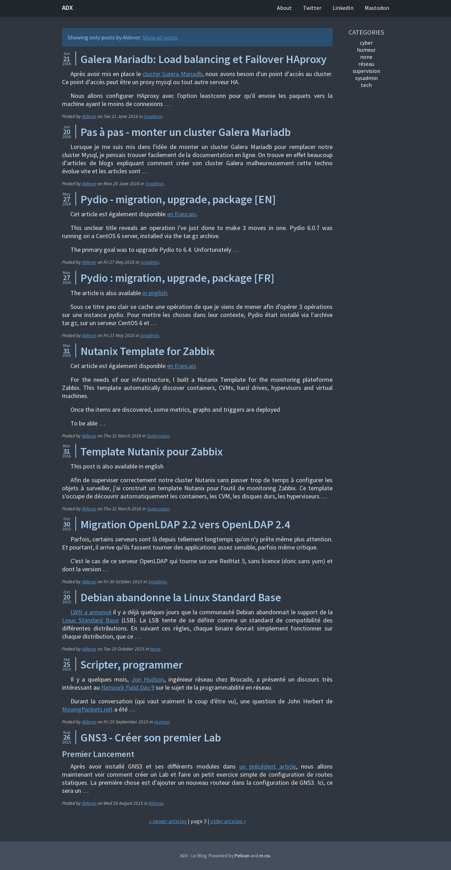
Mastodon (377, 7)
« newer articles (168, 821)
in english (154, 293)
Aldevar (89, 116)
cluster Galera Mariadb (173, 74)
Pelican (242, 856)
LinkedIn (343, 7)
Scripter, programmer (131, 665)
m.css (264, 856)
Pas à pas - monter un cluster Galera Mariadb (185, 132)
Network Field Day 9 (127, 687)
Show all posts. (160, 37)
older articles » (228, 821)
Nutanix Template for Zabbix (147, 351)
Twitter (312, 7)
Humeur (161, 722)
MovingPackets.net (87, 709)
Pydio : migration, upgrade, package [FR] (177, 278)
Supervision (158, 436)
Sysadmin (153, 116)
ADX (67, 8)
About (284, 7)
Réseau (156, 803)
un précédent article (267, 766)
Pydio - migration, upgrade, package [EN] (178, 199)
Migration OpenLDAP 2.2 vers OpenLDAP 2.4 (185, 524)
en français (181, 214)
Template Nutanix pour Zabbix (151, 452)
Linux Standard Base (90, 620)
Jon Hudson (148, 679)
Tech (366, 84)
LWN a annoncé (90, 612)
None (155, 649)
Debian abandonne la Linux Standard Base (180, 597)
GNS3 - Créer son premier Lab (150, 738)
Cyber (366, 42)
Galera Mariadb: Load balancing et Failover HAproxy (203, 59)
